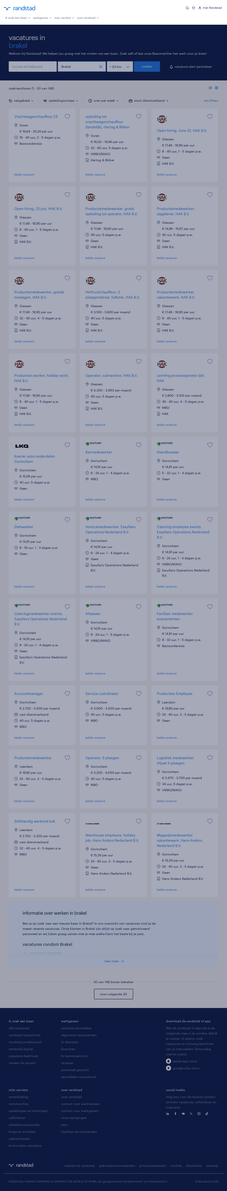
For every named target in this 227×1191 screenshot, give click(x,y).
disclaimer (194, 1165)
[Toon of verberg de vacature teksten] (213, 88)
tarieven (67, 1063)
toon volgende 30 (113, 994)
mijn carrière (64, 17)
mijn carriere (18, 1090)
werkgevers (42, 17)
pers (64, 1125)
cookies (176, 1165)
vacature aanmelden (76, 1028)
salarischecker (19, 1139)
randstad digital (21, 1049)
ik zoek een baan (17, 17)
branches (68, 1049)
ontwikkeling (18, 1097)
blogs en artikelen (22, 1132)
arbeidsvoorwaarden (24, 1125)
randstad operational (24, 1035)
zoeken (147, 66)
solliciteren (17, 1118)
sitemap (212, 1165)
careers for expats (22, 1063)
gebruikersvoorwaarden (117, 1165)
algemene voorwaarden (79, 1035)
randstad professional (25, 1042)
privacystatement (152, 1165)
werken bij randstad (80, 1165)
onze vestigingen (74, 1118)
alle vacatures (19, 1028)
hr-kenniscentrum (74, 1056)
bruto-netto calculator (25, 1145)
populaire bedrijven (23, 1056)
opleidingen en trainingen (28, 1111)
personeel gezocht (75, 1070)
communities (18, 1104)
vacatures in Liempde (45, 953)
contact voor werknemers (80, 1104)
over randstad (88, 17)
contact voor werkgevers (80, 1111)
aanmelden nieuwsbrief (78, 1077)
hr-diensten (69, 1042)
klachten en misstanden (79, 1132)
